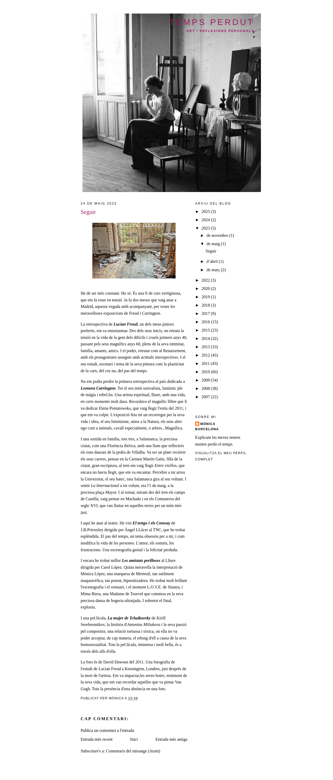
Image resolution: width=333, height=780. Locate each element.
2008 (206, 388)
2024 (206, 220)
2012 (206, 355)
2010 (206, 372)
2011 (206, 363)
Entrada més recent (97, 739)
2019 (206, 297)
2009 (206, 380)
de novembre (218, 235)
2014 (206, 338)
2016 (206, 322)
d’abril (213, 261)
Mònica (207, 424)
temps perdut (212, 22)
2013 (206, 347)
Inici (134, 739)
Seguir (211, 251)
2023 (206, 228)
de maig (214, 244)
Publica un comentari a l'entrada (107, 730)
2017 (206, 313)
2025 (206, 211)
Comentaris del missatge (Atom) (133, 751)
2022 (206, 280)
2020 (206, 288)
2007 (206, 397)
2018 (206, 305)
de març (214, 270)
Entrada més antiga (171, 739)
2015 (206, 330)
